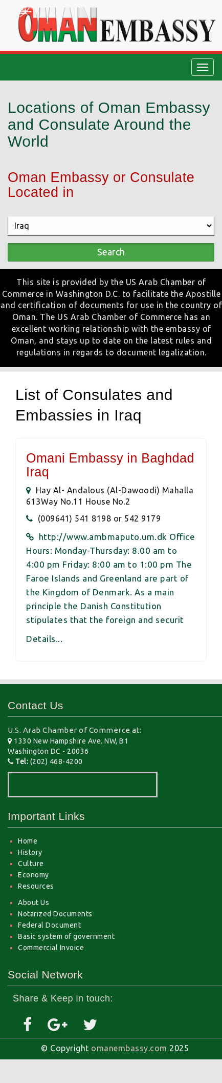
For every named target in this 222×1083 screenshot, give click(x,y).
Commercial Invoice (51, 948)
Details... (44, 639)
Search (111, 252)
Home (27, 841)
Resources (36, 886)
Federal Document (49, 925)
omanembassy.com (129, 1048)
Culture (31, 863)
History (30, 852)
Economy (33, 875)
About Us (33, 902)
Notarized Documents (55, 914)
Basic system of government (66, 936)
